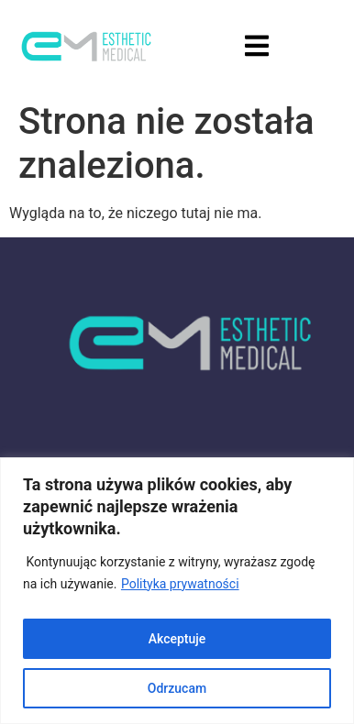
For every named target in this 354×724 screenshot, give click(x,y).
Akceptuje (177, 638)
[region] (177, 590)
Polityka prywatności (180, 583)
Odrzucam (177, 688)
